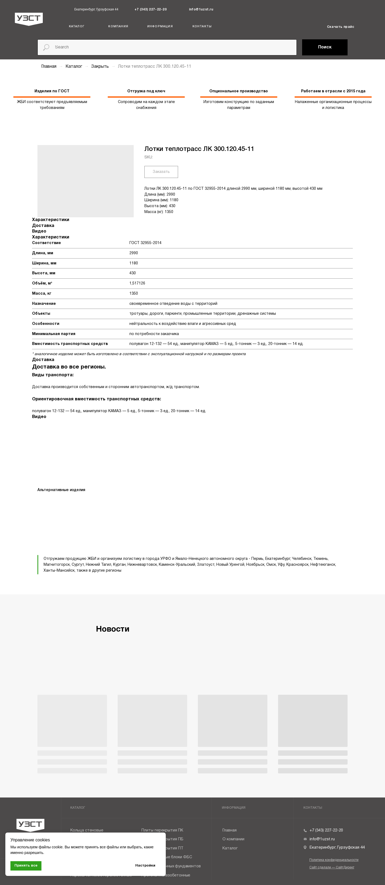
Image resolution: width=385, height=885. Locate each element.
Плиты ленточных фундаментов (171, 866)
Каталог (74, 67)
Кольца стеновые (86, 830)
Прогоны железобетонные (165, 875)
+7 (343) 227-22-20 (150, 9)
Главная (48, 67)
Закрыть (100, 67)
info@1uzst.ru (201, 9)
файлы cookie (50, 847)
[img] (131, 9)
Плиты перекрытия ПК (162, 830)
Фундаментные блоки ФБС (166, 857)
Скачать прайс (340, 26)
